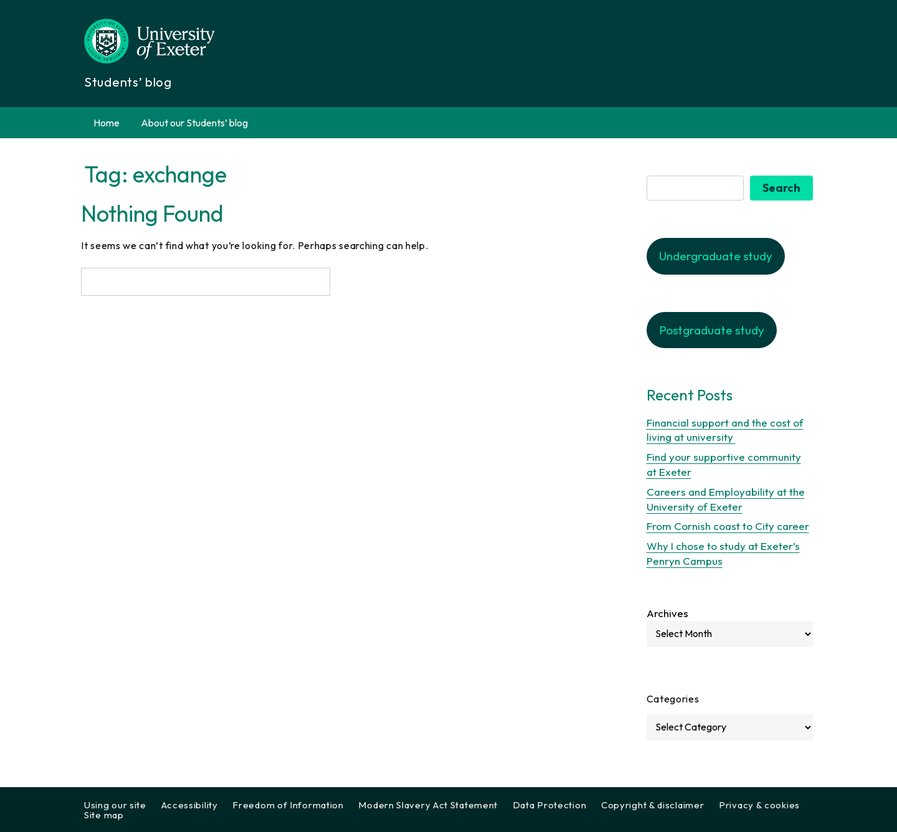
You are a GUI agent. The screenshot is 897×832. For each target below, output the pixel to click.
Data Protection (550, 805)
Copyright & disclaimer (652, 805)
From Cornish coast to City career (728, 525)
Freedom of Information (287, 805)
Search (781, 188)
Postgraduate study (711, 330)
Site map (104, 815)
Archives (667, 613)
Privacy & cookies (759, 805)
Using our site (115, 805)
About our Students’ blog (194, 122)
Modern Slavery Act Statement (428, 805)
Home (106, 122)
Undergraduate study (715, 255)
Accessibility (189, 805)
